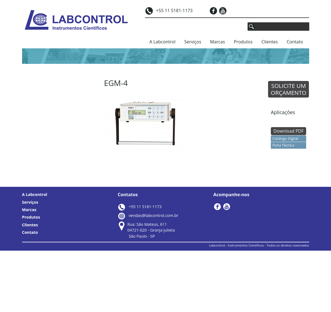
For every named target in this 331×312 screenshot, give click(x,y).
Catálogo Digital (285, 138)
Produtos (243, 42)
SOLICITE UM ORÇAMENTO (288, 89)
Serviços (192, 42)
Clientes (269, 42)
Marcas (217, 42)
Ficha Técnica (283, 145)
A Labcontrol (162, 42)
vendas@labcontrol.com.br (153, 215)
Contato (295, 42)
